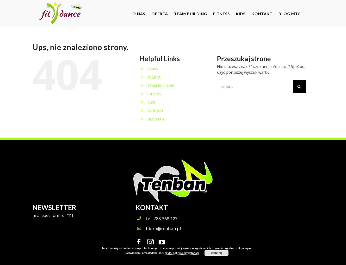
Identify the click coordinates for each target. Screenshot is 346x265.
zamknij (216, 253)
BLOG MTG (157, 119)
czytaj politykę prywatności (182, 253)
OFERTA (154, 77)
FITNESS (154, 94)
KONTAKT (156, 110)
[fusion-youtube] (162, 242)
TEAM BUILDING (161, 85)
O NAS (153, 68)
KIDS (151, 102)
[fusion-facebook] (139, 242)
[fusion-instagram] (150, 242)
